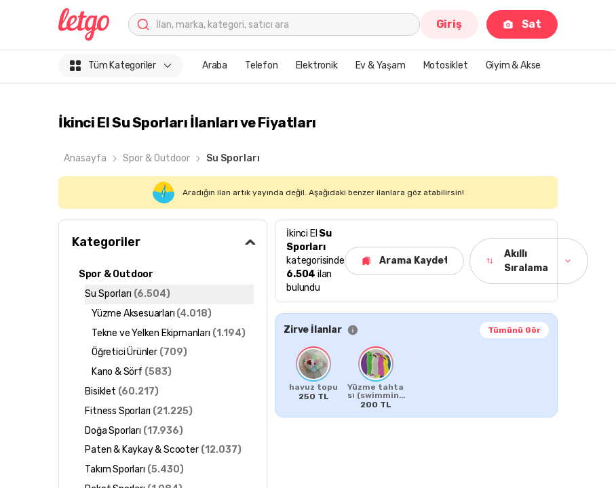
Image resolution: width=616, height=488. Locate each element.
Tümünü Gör (514, 330)
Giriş (449, 24)
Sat (522, 24)
